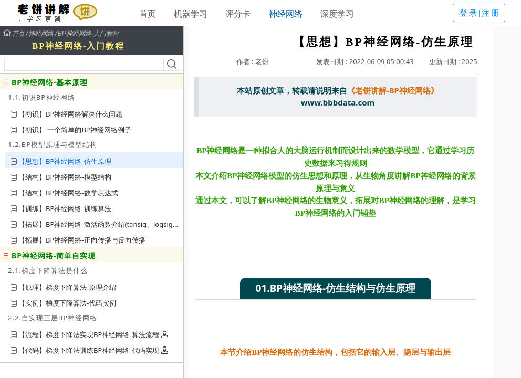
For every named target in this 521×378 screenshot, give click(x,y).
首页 (147, 13)
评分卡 (238, 13)
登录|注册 (480, 13)
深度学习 (337, 13)
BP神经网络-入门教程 (88, 33)
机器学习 (190, 13)
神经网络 (286, 13)
